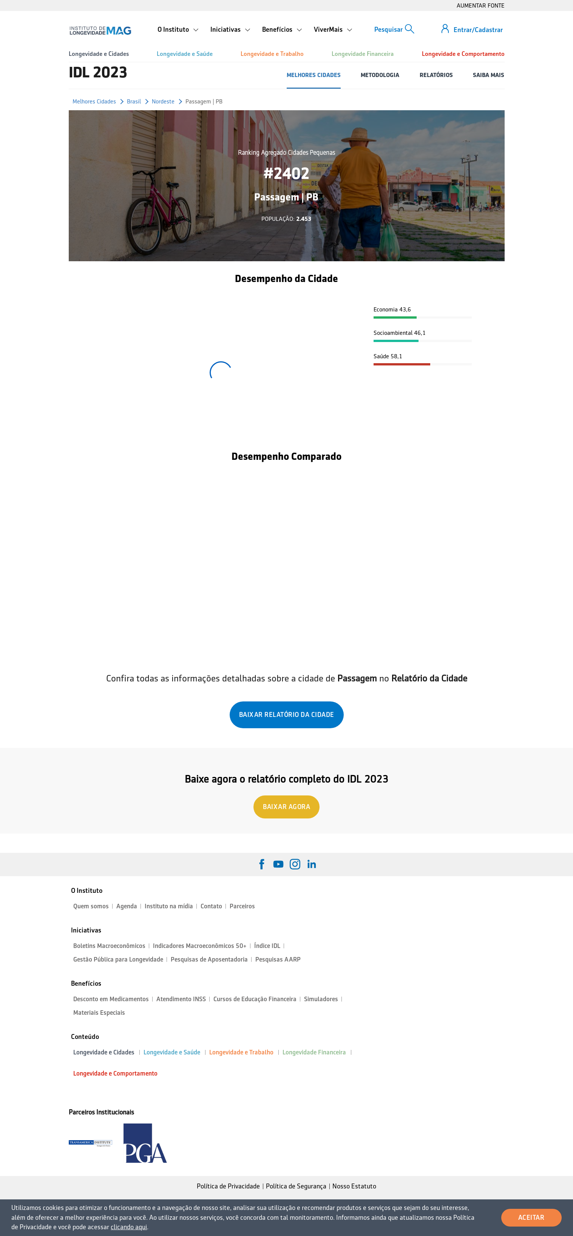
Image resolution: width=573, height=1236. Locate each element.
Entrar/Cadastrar (478, 30)
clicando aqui (129, 1227)
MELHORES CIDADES (314, 75)
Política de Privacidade (228, 1186)
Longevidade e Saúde (185, 53)
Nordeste (163, 101)
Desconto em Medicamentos (111, 999)
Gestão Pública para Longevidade (118, 959)
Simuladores (321, 999)
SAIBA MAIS (488, 75)
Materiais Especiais (99, 1012)
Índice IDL (267, 945)
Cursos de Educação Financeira (255, 999)
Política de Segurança (296, 1186)
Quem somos (91, 906)
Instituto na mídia (169, 906)
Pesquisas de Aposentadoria (209, 959)
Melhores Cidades (94, 101)
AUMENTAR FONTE (481, 5)
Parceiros (242, 906)
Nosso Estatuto (354, 1186)
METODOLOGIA (380, 75)
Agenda (126, 906)
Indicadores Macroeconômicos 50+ (200, 945)
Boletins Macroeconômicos (109, 945)
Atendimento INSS (181, 999)
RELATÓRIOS (436, 75)
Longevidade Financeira (363, 53)
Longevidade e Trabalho (272, 53)
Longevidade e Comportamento (463, 53)
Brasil (134, 101)
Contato (211, 906)
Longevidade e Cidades (99, 53)
